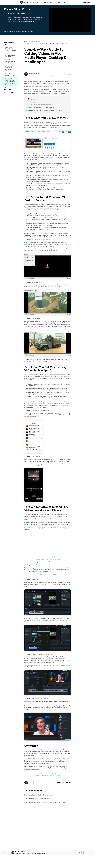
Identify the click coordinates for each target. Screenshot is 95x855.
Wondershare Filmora (42, 518)
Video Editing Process (34, 41)
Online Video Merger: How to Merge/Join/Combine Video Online (10, 50)
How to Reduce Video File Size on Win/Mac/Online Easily (9, 68)
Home (25, 41)
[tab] (9, 43)
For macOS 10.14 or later (54, 559)
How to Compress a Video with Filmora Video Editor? (10, 61)
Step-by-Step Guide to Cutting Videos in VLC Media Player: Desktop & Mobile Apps (10, 81)
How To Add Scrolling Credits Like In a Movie (38, 795)
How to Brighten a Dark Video (10, 55)
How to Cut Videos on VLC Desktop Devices (40, 104)
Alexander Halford (34, 73)
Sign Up (80, 852)
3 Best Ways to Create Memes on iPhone (37, 798)
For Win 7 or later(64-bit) (41, 559)
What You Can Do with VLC (35, 102)
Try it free (41, 557)
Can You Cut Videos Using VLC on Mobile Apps (41, 107)
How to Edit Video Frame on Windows (10, 74)
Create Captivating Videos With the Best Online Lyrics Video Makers (45, 802)
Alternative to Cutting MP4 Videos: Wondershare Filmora (44, 110)
